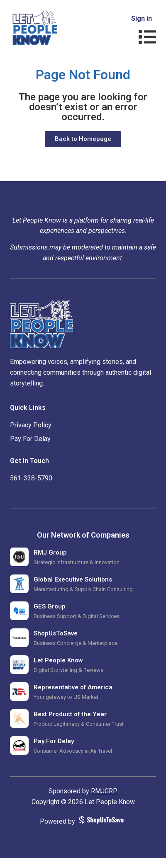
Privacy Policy (30, 425)
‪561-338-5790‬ (31, 478)
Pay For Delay (30, 439)
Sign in (141, 18)
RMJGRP (104, 791)
